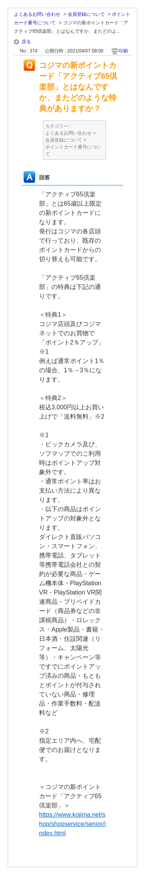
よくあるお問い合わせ (37, 14)
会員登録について (86, 14)
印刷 (123, 51)
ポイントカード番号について (73, 150)
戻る (26, 41)
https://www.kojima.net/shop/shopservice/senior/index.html (72, 823)
